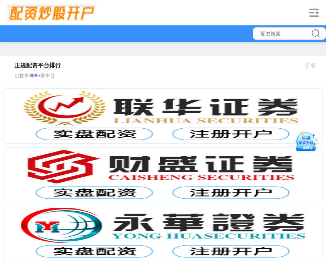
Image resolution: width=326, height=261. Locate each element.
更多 (313, 65)
